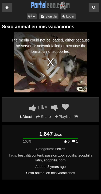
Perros (60, 149)
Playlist (63, 117)
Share (43, 117)
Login (68, 16)
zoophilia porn (55, 160)
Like (38, 107)
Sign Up (49, 16)
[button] (32, 16)
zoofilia (71, 155)
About (26, 117)
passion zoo (54, 155)
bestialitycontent (30, 155)
